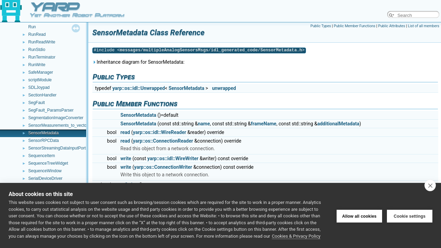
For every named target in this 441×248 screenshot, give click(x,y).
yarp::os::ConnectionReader (163, 141)
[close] (430, 185)
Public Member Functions (355, 26)
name (204, 123)
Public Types (320, 26)
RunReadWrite (41, 42)
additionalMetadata (338, 123)
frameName (263, 123)
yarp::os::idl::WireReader (159, 132)
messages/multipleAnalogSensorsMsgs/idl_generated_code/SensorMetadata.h (211, 50)
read (125, 132)
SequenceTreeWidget (48, 163)
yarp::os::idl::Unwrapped (138, 88)
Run (32, 26)
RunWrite (36, 64)
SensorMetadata (43, 133)
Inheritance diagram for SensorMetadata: (138, 62)
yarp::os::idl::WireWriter (172, 158)
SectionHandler (42, 95)
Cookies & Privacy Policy (296, 236)
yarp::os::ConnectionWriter (163, 167)
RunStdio (36, 49)
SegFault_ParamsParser (50, 110)
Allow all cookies (359, 215)
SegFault (36, 102)
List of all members (423, 26)
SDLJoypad (39, 87)
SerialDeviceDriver (45, 178)
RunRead (37, 34)
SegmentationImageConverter (55, 117)
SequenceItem (41, 155)
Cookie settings (409, 215)
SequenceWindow (45, 170)
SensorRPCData (43, 140)
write (126, 158)
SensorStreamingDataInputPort (57, 148)
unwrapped (224, 88)
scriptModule (40, 80)
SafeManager (40, 72)
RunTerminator (41, 57)
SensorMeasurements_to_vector (58, 125)
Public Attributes (391, 26)
